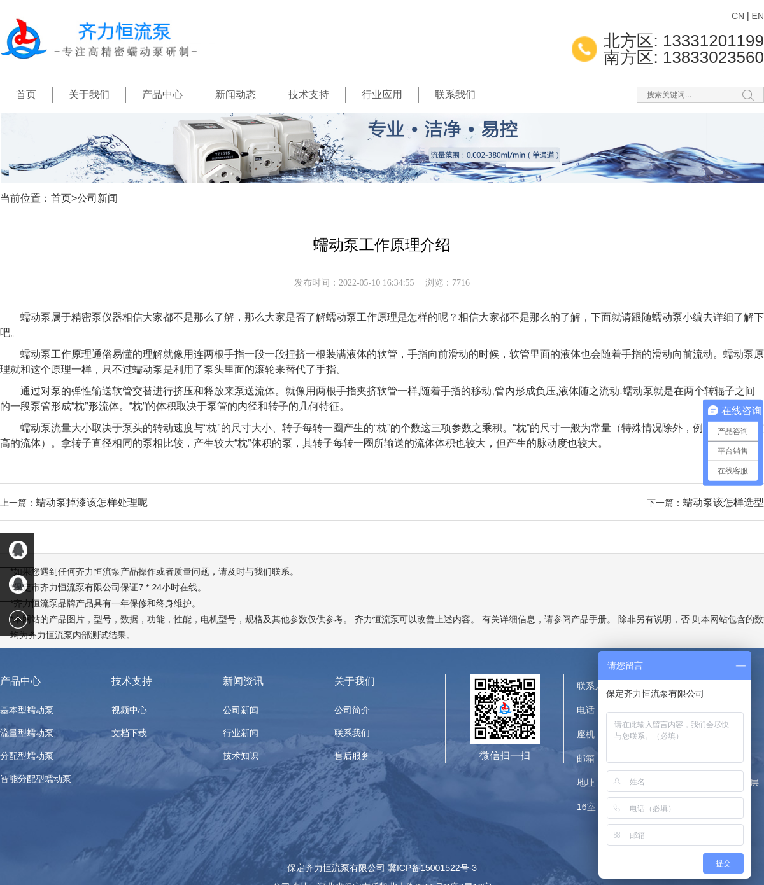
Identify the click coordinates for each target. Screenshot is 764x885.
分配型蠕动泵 (26, 756)
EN (758, 16)
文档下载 (129, 733)
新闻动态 (235, 94)
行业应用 (382, 94)
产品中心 (162, 94)
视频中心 (129, 710)
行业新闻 (240, 733)
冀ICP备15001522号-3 (432, 868)
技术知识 (240, 756)
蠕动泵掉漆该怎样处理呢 (92, 502)
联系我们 (455, 94)
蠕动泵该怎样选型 (723, 502)
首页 (26, 94)
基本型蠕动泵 (26, 710)
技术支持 (308, 94)
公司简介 (352, 710)
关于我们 (89, 94)
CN (738, 16)
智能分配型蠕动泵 (35, 779)
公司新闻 (97, 198)
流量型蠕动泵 (26, 733)
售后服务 (352, 756)
